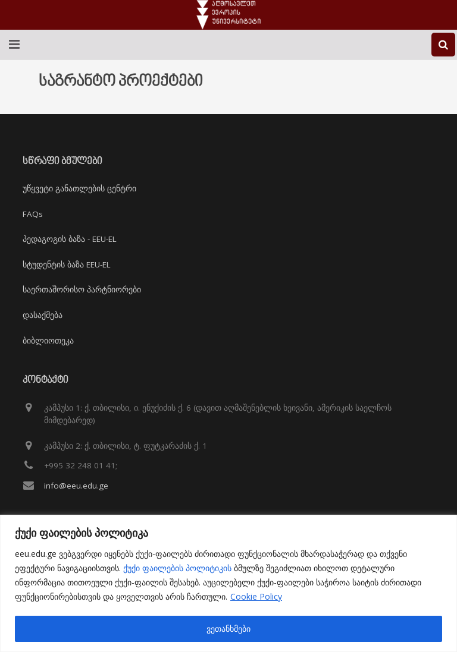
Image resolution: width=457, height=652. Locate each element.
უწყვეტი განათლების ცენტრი (79, 188)
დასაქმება (42, 315)
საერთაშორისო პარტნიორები (82, 289)
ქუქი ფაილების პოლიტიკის (177, 568)
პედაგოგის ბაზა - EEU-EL (70, 239)
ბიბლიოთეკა (48, 340)
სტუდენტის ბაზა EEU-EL (67, 264)
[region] (228, 583)
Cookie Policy (256, 596)
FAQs (33, 214)
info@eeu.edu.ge (76, 485)
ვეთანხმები (228, 628)
